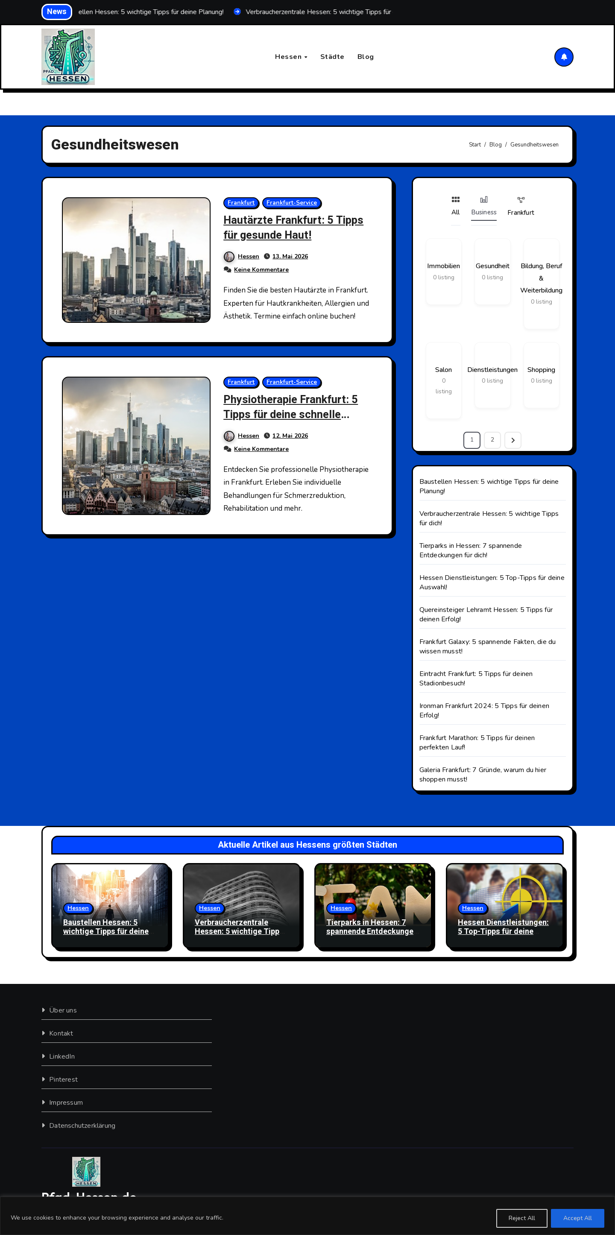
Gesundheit (493, 266)
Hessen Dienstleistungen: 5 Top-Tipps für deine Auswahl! (503, 932)
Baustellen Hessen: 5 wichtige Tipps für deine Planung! (106, 932)
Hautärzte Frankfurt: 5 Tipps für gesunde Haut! (298, 228)
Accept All (577, 1218)
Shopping (541, 370)
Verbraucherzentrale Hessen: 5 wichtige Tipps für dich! (239, 932)
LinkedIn (62, 1056)
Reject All (522, 1218)
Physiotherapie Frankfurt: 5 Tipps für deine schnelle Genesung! (295, 414)
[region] (307, 1216)
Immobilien (443, 266)
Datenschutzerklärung (82, 1125)
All (455, 206)
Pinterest (63, 1079)
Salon (443, 370)
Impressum (66, 1102)
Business (484, 206)
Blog (365, 56)
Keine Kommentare (261, 270)
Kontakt (61, 1033)
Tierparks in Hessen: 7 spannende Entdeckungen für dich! (470, 550)
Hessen (289, 56)
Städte (332, 56)
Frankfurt (241, 203)
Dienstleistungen (492, 370)
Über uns (63, 1010)
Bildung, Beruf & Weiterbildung (541, 279)
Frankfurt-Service (292, 203)
